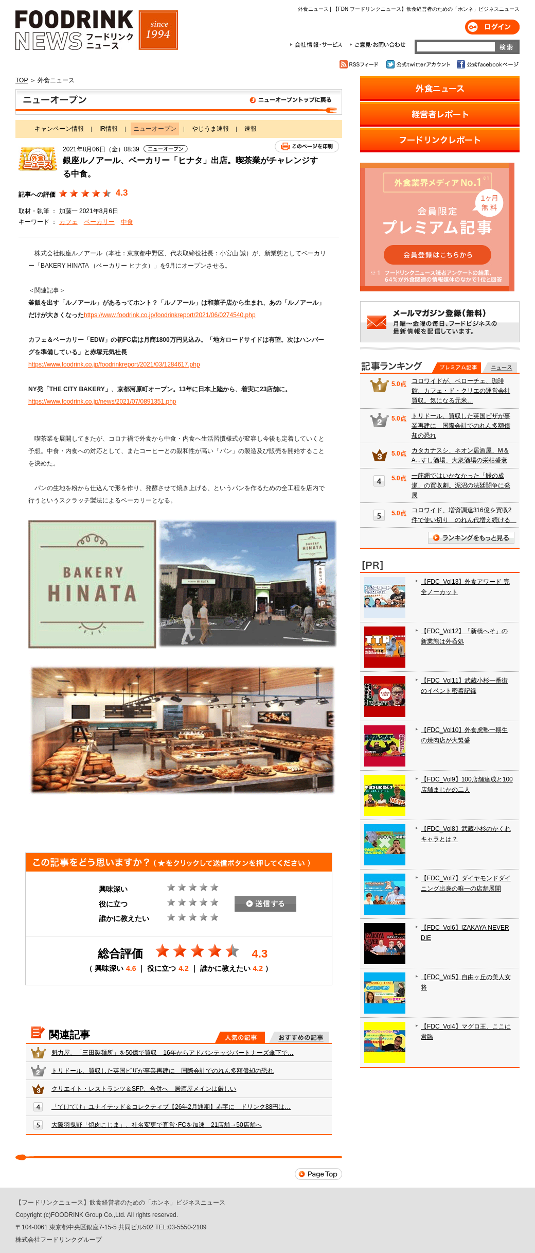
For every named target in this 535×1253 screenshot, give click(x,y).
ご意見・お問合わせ (377, 45)
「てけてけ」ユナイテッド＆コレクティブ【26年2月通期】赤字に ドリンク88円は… (171, 1106)
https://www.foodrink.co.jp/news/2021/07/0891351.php (102, 401)
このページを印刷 (307, 146)
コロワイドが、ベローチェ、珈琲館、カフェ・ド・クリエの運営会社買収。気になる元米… (461, 390)
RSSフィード (360, 64)
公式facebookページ (487, 64)
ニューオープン (178, 102)
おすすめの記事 (299, 1037)
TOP (21, 80)
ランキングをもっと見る (471, 538)
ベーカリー (99, 221)
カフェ (68, 221)
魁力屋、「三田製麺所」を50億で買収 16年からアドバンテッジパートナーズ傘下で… (172, 1052)
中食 (127, 221)
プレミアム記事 (456, 367)
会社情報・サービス (318, 45)
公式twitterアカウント (419, 64)
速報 (250, 128)
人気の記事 (240, 1037)
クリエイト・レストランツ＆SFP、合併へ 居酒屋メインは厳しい (143, 1088)
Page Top (318, 1174)
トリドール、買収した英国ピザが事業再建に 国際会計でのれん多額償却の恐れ (162, 1070)
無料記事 (500, 367)
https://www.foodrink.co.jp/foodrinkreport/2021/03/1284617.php (114, 364)
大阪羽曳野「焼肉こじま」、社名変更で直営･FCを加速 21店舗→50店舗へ (156, 1124)
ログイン (492, 27)
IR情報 (108, 128)
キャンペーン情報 (59, 128)
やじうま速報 (210, 128)
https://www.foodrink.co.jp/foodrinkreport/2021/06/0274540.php (170, 315)
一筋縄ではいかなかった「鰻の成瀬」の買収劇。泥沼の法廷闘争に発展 (461, 485)
